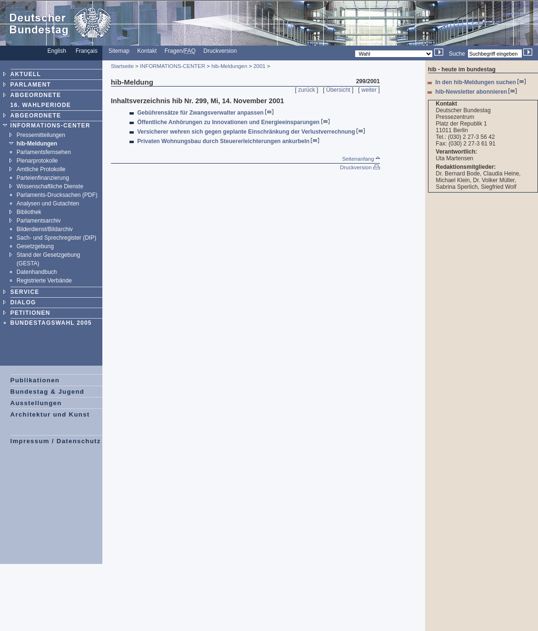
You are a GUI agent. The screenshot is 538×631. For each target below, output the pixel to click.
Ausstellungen (36, 403)
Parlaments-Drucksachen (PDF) (57, 195)
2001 (259, 66)
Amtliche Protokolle (41, 169)
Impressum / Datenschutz (55, 441)
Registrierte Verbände (44, 280)
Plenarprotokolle (37, 160)
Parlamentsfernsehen (44, 152)
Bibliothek (29, 212)
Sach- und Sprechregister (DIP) (56, 237)
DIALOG (23, 302)
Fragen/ (180, 51)
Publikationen (35, 380)
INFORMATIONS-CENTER (50, 125)
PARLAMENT (30, 84)
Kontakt (147, 51)
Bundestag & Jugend (47, 391)
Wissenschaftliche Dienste (50, 186)
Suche (457, 53)
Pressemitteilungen (41, 135)
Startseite (122, 66)
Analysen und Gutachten (48, 203)
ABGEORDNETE (35, 115)
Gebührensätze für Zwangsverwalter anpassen (205, 112)
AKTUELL (25, 74)
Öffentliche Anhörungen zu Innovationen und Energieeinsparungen (233, 122)
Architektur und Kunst (50, 414)
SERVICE (25, 292)
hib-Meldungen (37, 143)
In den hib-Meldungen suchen (480, 82)
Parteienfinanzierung (43, 178)
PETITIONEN (30, 313)
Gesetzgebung (35, 246)
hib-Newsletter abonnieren (476, 91)
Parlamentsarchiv (39, 220)
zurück (306, 90)
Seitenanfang (360, 159)
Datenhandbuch (37, 272)
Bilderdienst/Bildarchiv (45, 229)
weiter (369, 90)
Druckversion (220, 51)
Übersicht (338, 90)
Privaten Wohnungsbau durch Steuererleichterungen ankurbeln (228, 141)
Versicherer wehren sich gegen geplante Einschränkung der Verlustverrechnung (251, 131)
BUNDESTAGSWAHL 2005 (51, 323)
